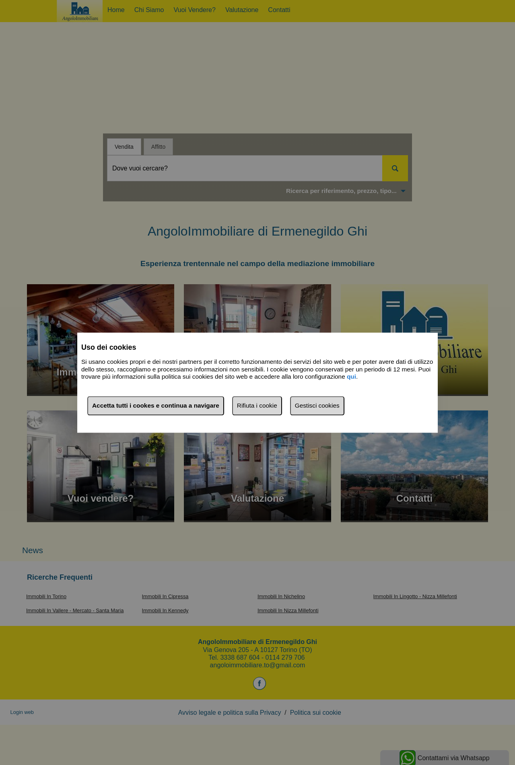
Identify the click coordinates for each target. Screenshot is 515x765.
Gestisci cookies (317, 405)
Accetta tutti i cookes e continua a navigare (155, 405)
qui (351, 376)
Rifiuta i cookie (257, 405)
